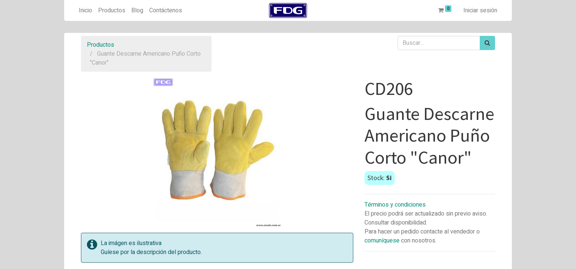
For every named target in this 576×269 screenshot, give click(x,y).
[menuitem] (85, 10)
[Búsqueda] (487, 43)
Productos (100, 44)
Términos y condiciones (395, 204)
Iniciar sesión (480, 10)
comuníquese (382, 240)
